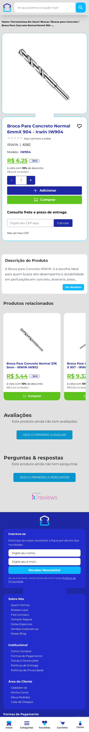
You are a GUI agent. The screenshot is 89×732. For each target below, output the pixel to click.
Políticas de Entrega (24, 665)
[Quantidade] (21, 180)
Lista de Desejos (22, 701)
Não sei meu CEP (18, 233)
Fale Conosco (20, 614)
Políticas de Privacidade (27, 670)
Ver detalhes (73, 287)
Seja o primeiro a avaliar (44, 435)
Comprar (44, 199)
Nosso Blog (18, 633)
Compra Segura (21, 619)
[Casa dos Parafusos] (7, 7)
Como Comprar (21, 651)
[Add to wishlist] (79, 126)
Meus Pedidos (20, 697)
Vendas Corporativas (25, 629)
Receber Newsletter (44, 570)
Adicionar (44, 190)
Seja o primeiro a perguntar (44, 477)
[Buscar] (81, 8)
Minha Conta (19, 692)
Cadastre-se (19, 687)
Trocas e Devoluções (24, 660)
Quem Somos (20, 605)
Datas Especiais (21, 624)
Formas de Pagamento (26, 656)
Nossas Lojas (19, 609)
